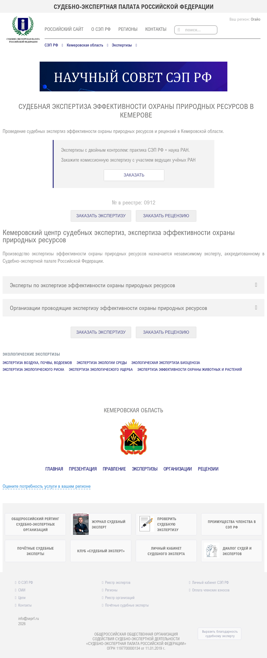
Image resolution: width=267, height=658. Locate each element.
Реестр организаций (120, 597)
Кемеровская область (85, 45)
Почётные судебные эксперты (127, 605)
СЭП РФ (51, 45)
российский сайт (64, 29)
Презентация (82, 469)
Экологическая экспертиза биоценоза (165, 362)
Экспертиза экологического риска (33, 369)
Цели (22, 597)
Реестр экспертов (117, 582)
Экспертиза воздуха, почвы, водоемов (37, 362)
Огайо (255, 19)
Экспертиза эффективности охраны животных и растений (189, 369)
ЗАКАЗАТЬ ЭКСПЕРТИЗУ (100, 216)
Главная (54, 469)
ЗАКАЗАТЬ (134, 175)
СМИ (21, 590)
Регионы (127, 29)
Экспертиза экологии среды (102, 362)
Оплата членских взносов (210, 590)
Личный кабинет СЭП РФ (210, 582)
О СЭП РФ (101, 29)
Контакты (155, 29)
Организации (177, 469)
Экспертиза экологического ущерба (101, 369)
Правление (114, 469)
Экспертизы (122, 45)
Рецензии (208, 469)
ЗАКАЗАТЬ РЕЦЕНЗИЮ (166, 216)
